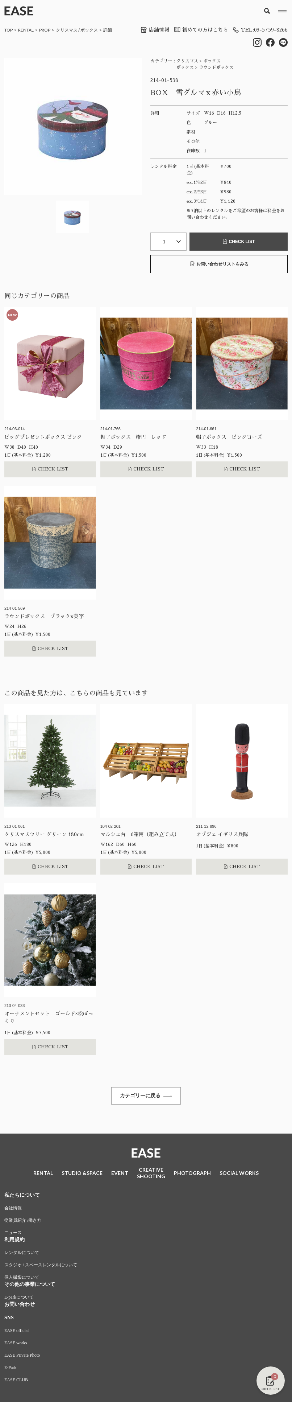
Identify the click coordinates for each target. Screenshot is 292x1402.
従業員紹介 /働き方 (22, 1221)
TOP (8, 30)
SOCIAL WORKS (239, 1174)
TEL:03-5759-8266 (260, 29)
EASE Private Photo (22, 1356)
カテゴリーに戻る (146, 1096)
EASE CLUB (16, 1381)
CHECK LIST (238, 241)
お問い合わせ (19, 1305)
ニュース (13, 1233)
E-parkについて (19, 1298)
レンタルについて (21, 1253)
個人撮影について (21, 1278)
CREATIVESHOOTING (151, 1173)
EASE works (15, 1344)
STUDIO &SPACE (82, 1174)
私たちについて (22, 1196)
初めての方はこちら (200, 29)
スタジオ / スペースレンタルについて (40, 1266)
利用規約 (14, 1240)
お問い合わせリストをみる (219, 264)
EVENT (119, 1174)
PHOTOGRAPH (192, 1174)
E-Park (10, 1368)
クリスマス (67, 30)
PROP (44, 30)
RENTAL (26, 30)
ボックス (89, 30)
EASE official (16, 1331)
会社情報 (13, 1209)
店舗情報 (154, 29)
